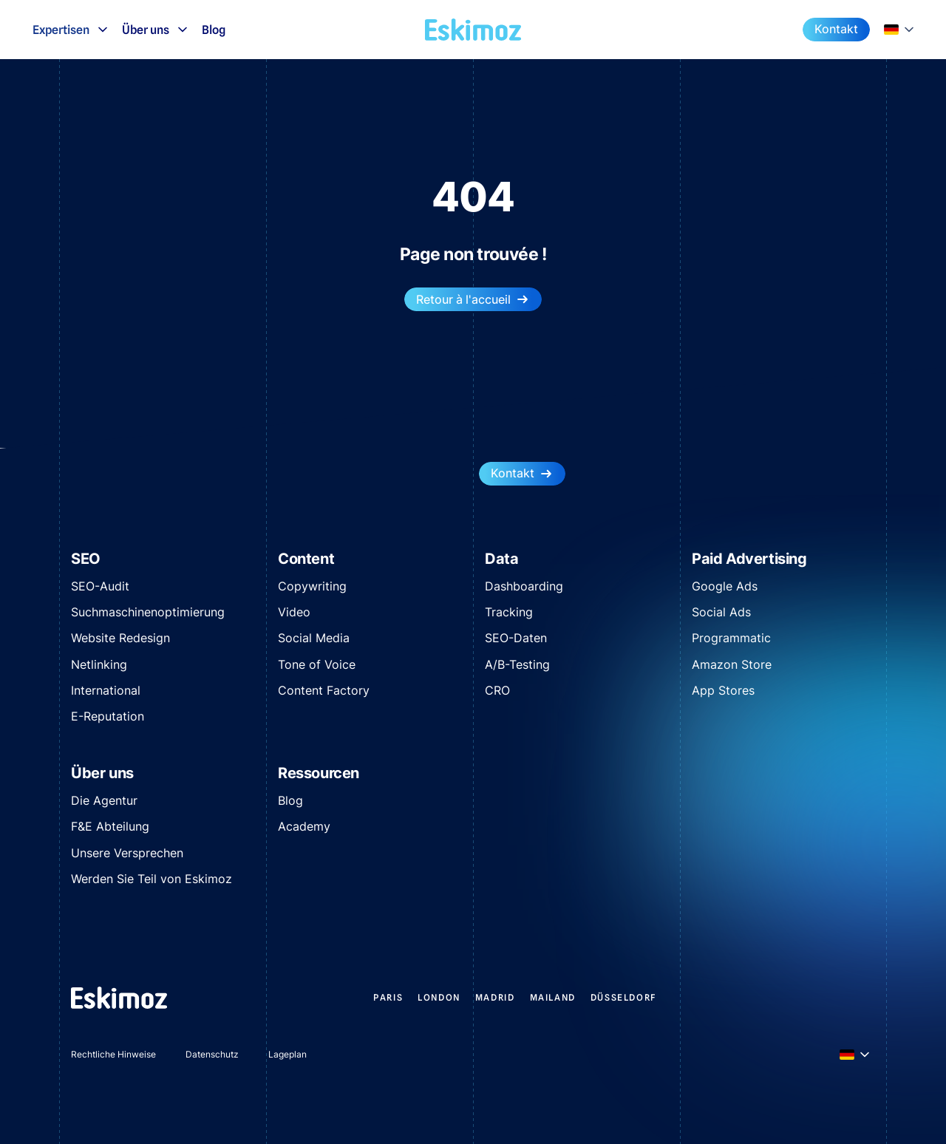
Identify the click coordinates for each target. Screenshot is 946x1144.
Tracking (509, 612)
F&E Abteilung (110, 826)
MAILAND (553, 997)
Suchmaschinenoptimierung (148, 612)
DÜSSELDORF (624, 997)
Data (501, 559)
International (105, 690)
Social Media (314, 637)
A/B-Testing (517, 664)
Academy (304, 826)
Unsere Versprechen (127, 852)
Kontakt (836, 28)
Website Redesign (120, 637)
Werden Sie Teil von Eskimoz (151, 878)
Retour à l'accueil (473, 299)
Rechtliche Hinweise (113, 1054)
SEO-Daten (516, 637)
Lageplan (287, 1054)
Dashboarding (524, 586)
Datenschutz (212, 1054)
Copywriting (312, 586)
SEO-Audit (100, 586)
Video (294, 612)
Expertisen (71, 29)
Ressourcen (318, 773)
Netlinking (99, 664)
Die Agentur (104, 800)
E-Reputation (107, 716)
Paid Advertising (749, 559)
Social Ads (721, 612)
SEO (86, 559)
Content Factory (324, 690)
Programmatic (731, 637)
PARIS (388, 997)
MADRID (495, 997)
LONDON (439, 997)
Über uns (156, 29)
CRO (497, 690)
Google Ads (725, 586)
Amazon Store (732, 664)
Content (306, 559)
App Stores (723, 690)
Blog (213, 30)
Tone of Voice (316, 664)
